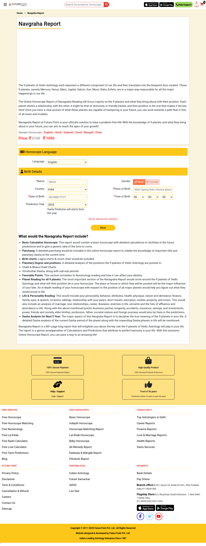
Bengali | (89, 132)
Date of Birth (36, 197)
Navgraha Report (35, 13)
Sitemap (7, 508)
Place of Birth (121, 189)
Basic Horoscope (79, 417)
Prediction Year (35, 204)
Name (40, 182)
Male (139, 182)
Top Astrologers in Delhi (151, 417)
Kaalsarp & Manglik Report (85, 452)
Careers (6, 496)
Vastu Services (146, 446)
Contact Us (8, 502)
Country (39, 188)
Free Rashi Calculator (15, 440)
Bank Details (144, 473)
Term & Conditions (13, 484)
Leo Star (74, 490)
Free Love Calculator (14, 446)
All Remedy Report (80, 446)
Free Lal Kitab (10, 434)
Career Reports (146, 423)
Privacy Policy (10, 473)
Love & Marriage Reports (152, 434)
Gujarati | (69, 132)
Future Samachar (79, 478)
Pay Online (143, 478)
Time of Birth (121, 197)
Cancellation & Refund (15, 490)
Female (152, 182)
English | (49, 132)
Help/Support (183, 5)
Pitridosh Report (79, 458)
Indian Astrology (79, 473)
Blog (4, 458)
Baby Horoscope (79, 440)
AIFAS (73, 484)
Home (20, 13)
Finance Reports (147, 428)
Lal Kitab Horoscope (81, 434)
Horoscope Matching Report (86, 428)
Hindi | (59, 132)
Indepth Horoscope (80, 423)
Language (38, 161)
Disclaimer (8, 478)
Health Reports (146, 440)
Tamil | (79, 132)
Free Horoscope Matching (17, 423)
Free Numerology (12, 428)
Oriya (98, 132)
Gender (125, 181)
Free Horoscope (11, 417)
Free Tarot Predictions (15, 452)
